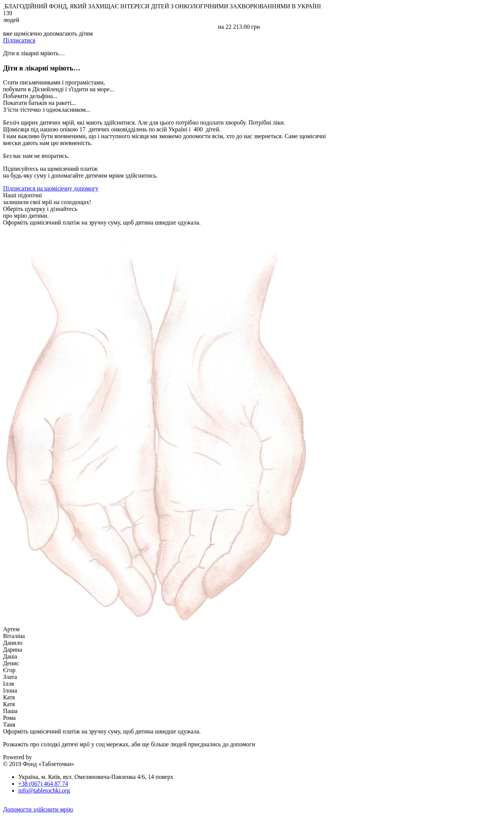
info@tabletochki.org (44, 790)
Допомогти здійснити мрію (38, 809)
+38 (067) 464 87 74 (43, 783)
